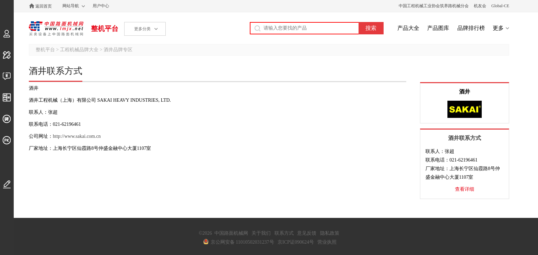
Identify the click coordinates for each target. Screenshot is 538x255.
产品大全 (408, 28)
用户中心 (101, 5)
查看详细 (464, 189)
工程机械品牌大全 (79, 49)
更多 (498, 28)
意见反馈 (306, 233)
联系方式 (284, 233)
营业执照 (327, 242)
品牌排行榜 (471, 28)
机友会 (480, 5)
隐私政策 (329, 233)
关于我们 (261, 233)
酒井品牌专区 (118, 49)
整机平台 (104, 28)
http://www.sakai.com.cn (77, 136)
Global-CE (500, 5)
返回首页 (43, 6)
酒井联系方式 (464, 138)
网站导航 (70, 5)
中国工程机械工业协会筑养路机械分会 (434, 5)
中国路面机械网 (56, 28)
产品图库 (438, 28)
